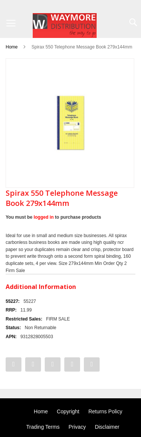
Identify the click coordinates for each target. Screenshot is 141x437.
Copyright (68, 411)
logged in (43, 217)
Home (12, 47)
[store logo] (65, 25)
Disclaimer (107, 427)
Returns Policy (105, 411)
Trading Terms (43, 427)
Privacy (77, 427)
